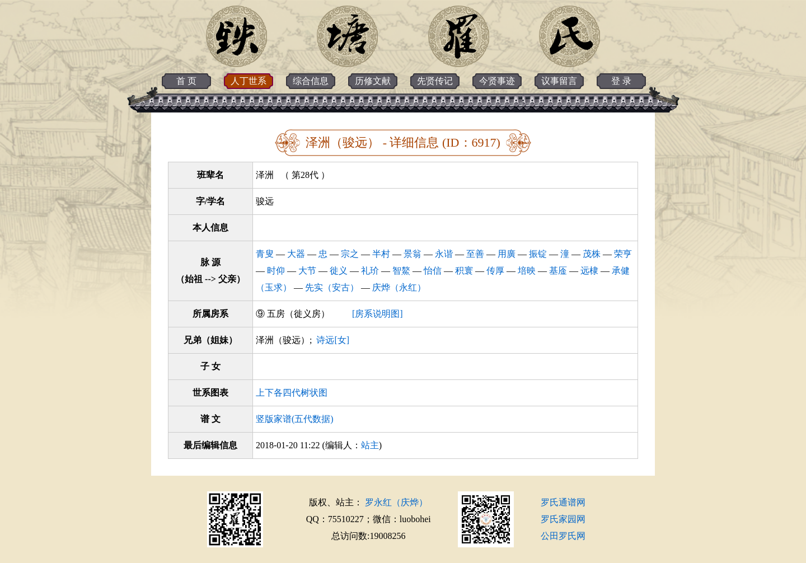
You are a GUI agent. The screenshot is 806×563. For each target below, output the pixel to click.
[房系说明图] (377, 313)
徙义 (339, 270)
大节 (307, 270)
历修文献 (373, 81)
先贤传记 (435, 81)
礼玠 (370, 270)
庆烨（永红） (399, 287)
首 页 (186, 81)
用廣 (507, 254)
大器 (296, 254)
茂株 (592, 254)
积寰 (464, 270)
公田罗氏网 (563, 536)
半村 (381, 254)
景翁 (412, 254)
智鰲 (401, 270)
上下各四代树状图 (291, 392)
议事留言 (559, 81)
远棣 (589, 270)
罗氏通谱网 (563, 502)
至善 (475, 254)
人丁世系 (248, 81)
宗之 (350, 254)
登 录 (621, 81)
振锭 (538, 254)
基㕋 (558, 270)
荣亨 (623, 254)
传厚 (495, 270)
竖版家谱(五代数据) (295, 419)
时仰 (276, 270)
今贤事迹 (497, 81)
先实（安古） (332, 287)
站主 (370, 445)
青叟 (265, 254)
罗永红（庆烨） (396, 502)
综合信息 (311, 81)
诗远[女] (332, 340)
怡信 (433, 270)
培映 (527, 270)
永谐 (444, 254)
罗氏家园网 (563, 519)
